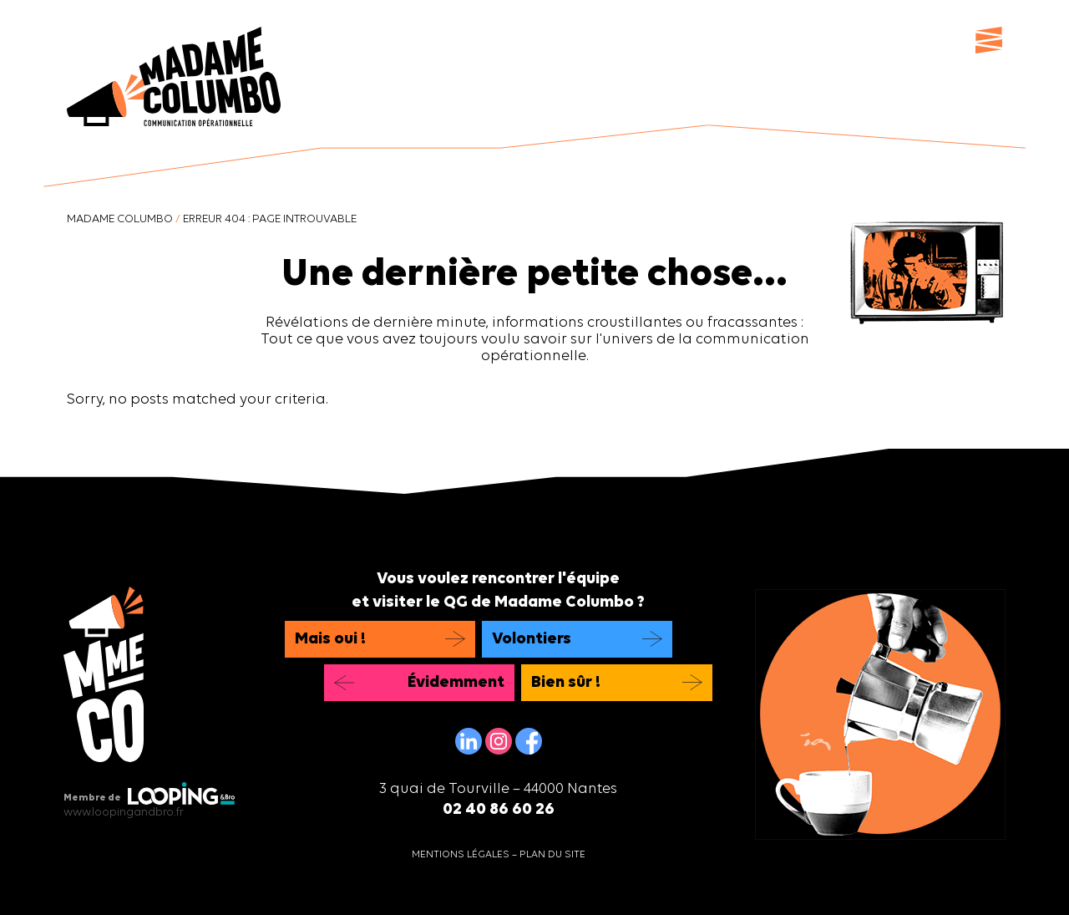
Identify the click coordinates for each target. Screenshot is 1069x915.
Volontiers (531, 639)
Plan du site (552, 855)
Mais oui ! (330, 639)
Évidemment (456, 682)
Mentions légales (460, 855)
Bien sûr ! (565, 682)
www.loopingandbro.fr (123, 812)
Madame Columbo (120, 219)
